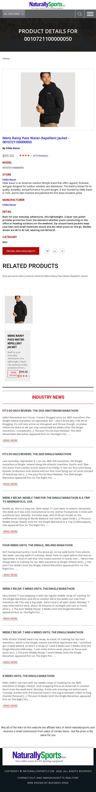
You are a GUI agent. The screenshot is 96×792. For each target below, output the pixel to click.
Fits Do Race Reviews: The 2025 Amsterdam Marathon (40, 410)
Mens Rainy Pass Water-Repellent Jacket (16, 341)
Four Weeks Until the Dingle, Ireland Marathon (37, 545)
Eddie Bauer (13, 148)
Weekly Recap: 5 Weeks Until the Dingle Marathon (38, 589)
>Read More (9, 440)
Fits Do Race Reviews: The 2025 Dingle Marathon (36, 454)
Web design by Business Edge (48, 782)
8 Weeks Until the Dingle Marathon (28, 676)
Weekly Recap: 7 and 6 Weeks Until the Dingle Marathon (42, 632)
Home (6, 58)
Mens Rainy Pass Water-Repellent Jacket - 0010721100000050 (35, 140)
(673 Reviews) (40, 155)
